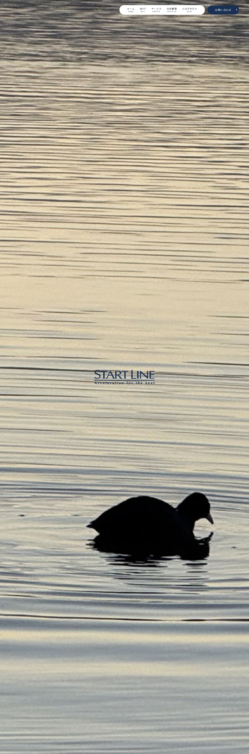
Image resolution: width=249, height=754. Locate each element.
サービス (154, 10)
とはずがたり (189, 10)
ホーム (128, 10)
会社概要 (170, 10)
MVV (140, 10)
